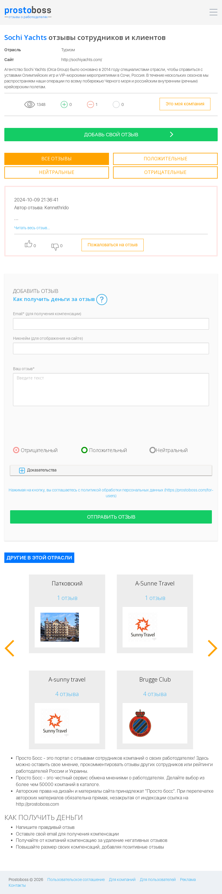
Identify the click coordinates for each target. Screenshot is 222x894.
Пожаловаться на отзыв (113, 244)
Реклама (188, 879)
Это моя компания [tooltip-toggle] (185, 104)
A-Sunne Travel (155, 583)
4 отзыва (67, 694)
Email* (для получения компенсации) (47, 313)
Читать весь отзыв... (32, 227)
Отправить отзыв (111, 517)
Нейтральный (172, 450)
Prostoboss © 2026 (26, 879)
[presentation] (57, 426)
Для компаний (122, 879)
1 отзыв (67, 598)
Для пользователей (158, 879)
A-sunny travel (67, 679)
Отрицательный (39, 450)
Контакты (17, 885)
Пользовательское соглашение (76, 879)
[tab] (56, 159)
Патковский (67, 583)
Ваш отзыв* (24, 368)
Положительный (108, 450)
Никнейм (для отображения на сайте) (48, 338)
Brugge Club (155, 679)
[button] (111, 470)
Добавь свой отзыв (129, 134)
